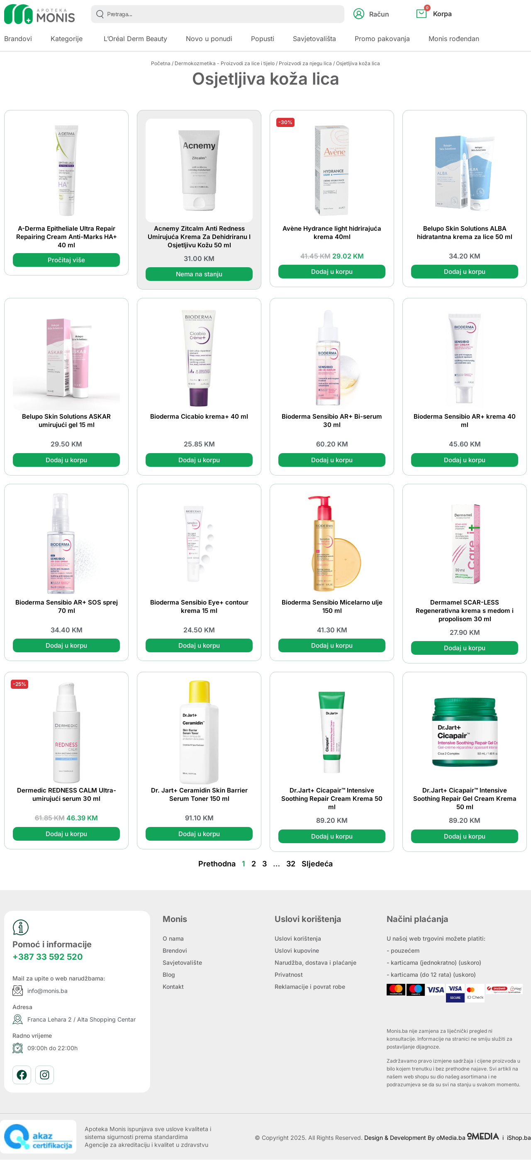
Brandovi (18, 38)
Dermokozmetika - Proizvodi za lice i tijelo (225, 63)
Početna (161, 63)
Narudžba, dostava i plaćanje (315, 963)
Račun (379, 14)
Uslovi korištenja (298, 939)
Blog (169, 975)
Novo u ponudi (209, 38)
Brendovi (175, 951)
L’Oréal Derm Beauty (135, 38)
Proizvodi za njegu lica (305, 63)
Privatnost (289, 975)
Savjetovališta (314, 38)
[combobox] (217, 14)
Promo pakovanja (382, 38)
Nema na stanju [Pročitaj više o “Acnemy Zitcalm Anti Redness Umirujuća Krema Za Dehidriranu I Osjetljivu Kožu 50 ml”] (199, 274)
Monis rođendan (454, 38)
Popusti (262, 38)
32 (290, 865)
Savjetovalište (182, 963)
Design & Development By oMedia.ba (432, 1138)
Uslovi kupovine (297, 951)
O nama (173, 939)
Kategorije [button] (67, 38)
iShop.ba (519, 1138)
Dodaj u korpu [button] (331, 272)
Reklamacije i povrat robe (310, 987)
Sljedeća (317, 865)
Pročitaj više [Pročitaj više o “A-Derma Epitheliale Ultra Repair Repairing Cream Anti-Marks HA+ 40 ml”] (66, 260)
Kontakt (173, 987)
